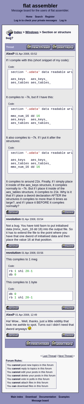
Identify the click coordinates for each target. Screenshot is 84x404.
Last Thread (49, 355)
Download (31, 397)
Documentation (47, 397)
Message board (40, 400)
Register (50, 16)
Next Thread (65, 355)
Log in (63, 20)
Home (29, 16)
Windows (32, 32)
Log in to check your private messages (35, 20)
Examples (64, 397)
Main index (17, 397)
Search (39, 16)
